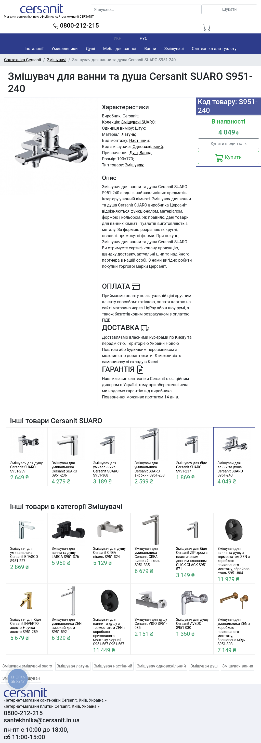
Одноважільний (148, 146)
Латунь (128, 134)
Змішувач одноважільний (161, 666)
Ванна (145, 152)
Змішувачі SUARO (137, 122)
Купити (228, 158)
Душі (90, 48)
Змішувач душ (203, 666)
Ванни (150, 48)
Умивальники (64, 48)
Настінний (139, 140)
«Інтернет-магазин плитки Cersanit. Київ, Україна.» (51, 706)
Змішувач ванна (237, 666)
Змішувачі (174, 48)
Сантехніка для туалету (214, 48)
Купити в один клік (228, 143)
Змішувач (134, 165)
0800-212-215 (76, 25)
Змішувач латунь (73, 666)
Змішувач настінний (113, 666)
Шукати (229, 9)
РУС (143, 38)
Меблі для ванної (119, 48)
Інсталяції (33, 48)
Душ (133, 152)
